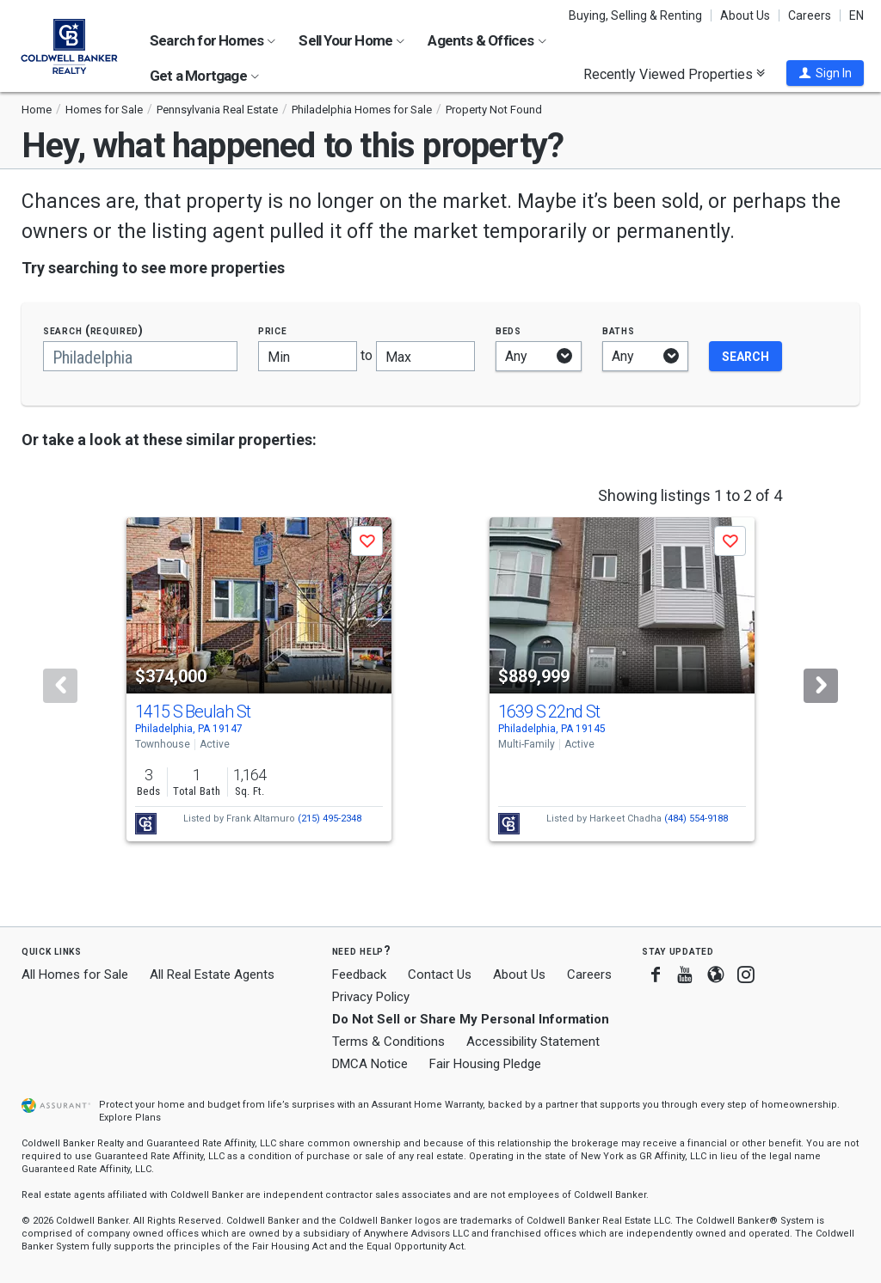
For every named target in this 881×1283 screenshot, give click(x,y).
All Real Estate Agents (212, 974)
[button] (825, 73)
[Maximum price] (425, 356)
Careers (809, 15)
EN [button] (856, 15)
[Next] (821, 686)
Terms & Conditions (388, 1041)
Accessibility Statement (533, 1041)
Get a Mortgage (204, 75)
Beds (508, 330)
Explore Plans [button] (130, 1117)
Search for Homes (212, 40)
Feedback (359, 974)
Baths (618, 330)
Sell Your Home (351, 40)
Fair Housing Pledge (485, 1064)
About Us (745, 15)
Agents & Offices (486, 40)
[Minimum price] (307, 356)
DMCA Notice (370, 1064)
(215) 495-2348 (329, 818)
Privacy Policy (371, 997)
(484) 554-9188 (696, 818)
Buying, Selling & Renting (635, 15)
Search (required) (93, 330)
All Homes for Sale (75, 974)
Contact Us (439, 974)
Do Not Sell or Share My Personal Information (470, 1019)
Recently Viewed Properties (674, 74)
